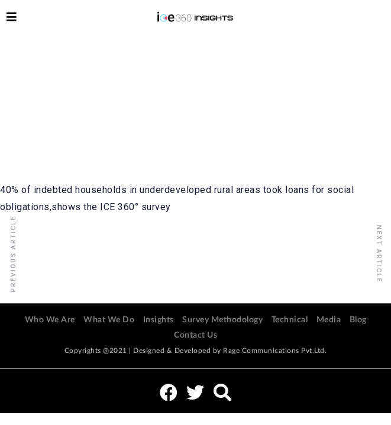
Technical (290, 320)
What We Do (108, 320)
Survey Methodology (222, 320)
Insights (158, 320)
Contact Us (195, 335)
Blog (358, 320)
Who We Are (50, 320)
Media (328, 320)
